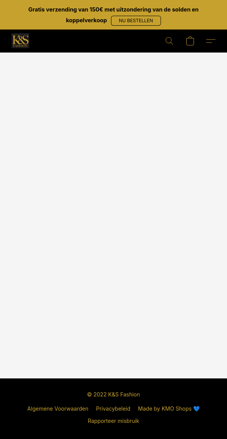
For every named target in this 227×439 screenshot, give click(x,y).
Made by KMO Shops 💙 (169, 408)
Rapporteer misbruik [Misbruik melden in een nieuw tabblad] (113, 421)
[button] (136, 21)
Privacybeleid (113, 408)
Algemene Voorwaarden (57, 408)
